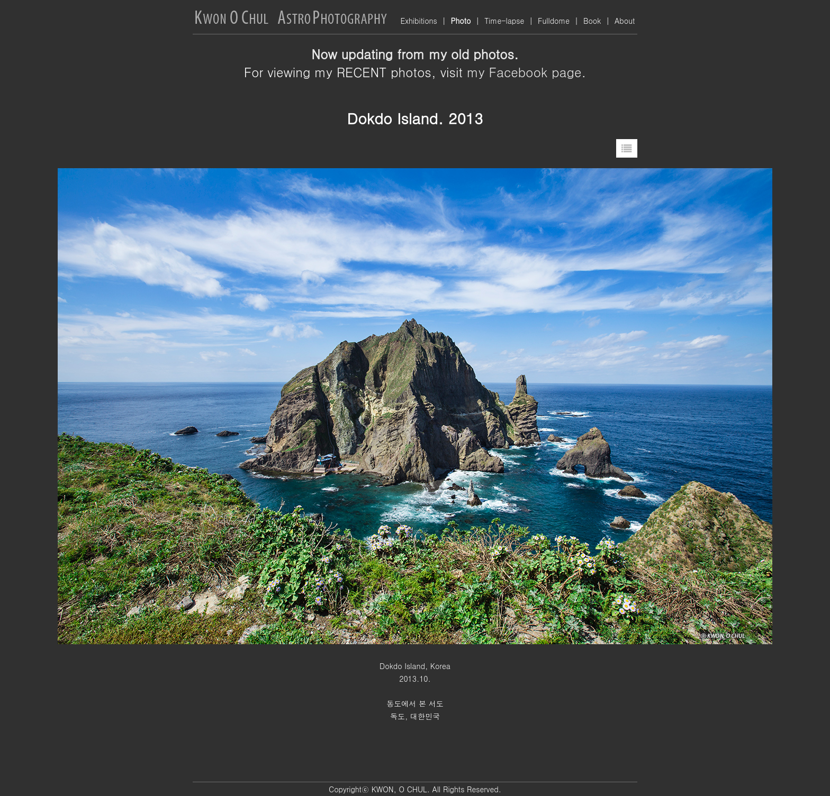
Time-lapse (504, 20)
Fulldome (554, 20)
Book (592, 20)
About (625, 20)
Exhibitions (418, 20)
